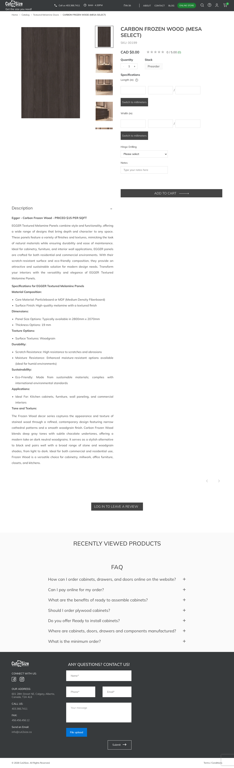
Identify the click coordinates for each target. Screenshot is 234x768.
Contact (159, 5)
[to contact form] (209, 5)
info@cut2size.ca (22, 732)
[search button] (202, 5)
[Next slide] (219, 481)
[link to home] (13, 4)
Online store (187, 5)
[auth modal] (217, 5)
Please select (146, 154)
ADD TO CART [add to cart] (171, 193)
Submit (119, 745)
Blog (171, 5)
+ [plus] (134, 66)
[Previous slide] (207, 481)
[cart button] (225, 5)
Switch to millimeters (134, 102)
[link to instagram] (22, 679)
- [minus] (123, 66)
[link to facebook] (14, 679)
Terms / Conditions (213, 762)
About (147, 5)
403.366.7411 (73, 5)
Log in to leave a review (116, 506)
